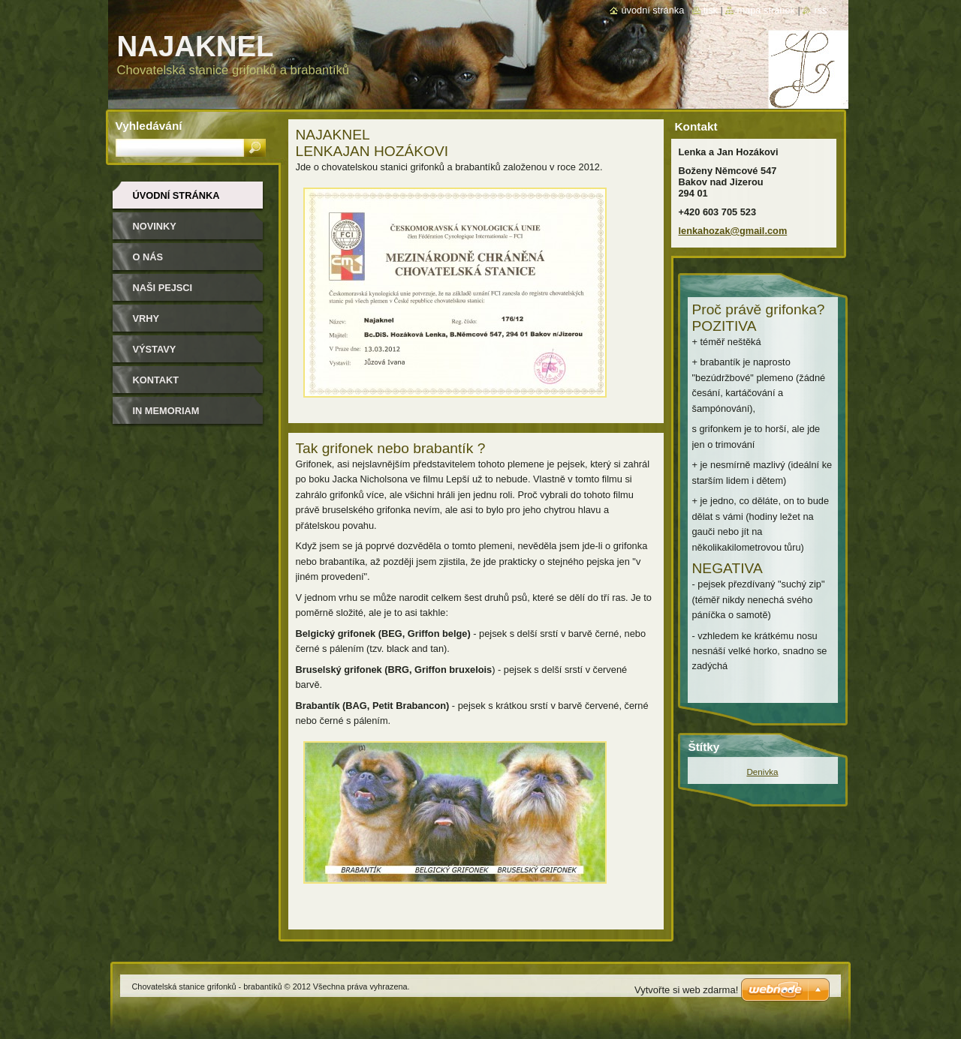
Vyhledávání (149, 125)
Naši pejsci (163, 287)
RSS (820, 10)
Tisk (710, 10)
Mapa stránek (766, 10)
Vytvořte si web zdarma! (686, 989)
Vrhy (146, 318)
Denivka (762, 771)
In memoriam (166, 410)
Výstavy (154, 349)
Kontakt (156, 380)
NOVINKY (154, 226)
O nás (148, 257)
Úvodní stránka (176, 195)
